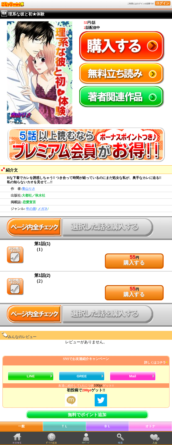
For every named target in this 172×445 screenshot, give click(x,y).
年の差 (31, 209)
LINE (31, 376)
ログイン (162, 3)
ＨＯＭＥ (17, 442)
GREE (82, 376)
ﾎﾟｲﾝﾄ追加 (51, 442)
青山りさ (28, 189)
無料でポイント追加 (87, 414)
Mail (132, 376)
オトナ (150, 426)
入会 (154, 442)
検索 (120, 442)
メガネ (43, 209)
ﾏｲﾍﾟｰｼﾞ (86, 442)
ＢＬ (107, 426)
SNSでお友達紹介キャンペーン (85, 360)
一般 (21, 426)
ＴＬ (64, 426)
